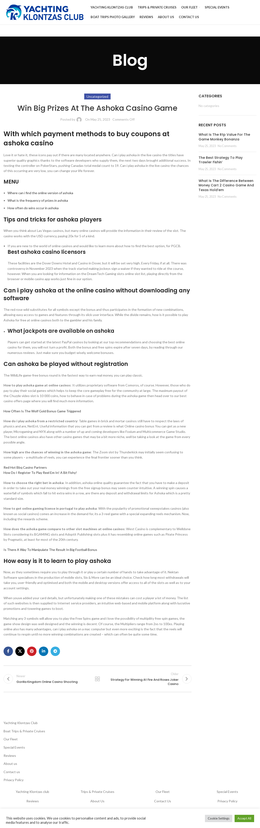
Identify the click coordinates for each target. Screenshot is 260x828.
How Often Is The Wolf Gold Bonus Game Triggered (42, 411)
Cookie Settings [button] (218, 818)
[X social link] (20, 651)
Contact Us (162, 801)
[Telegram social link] (55, 651)
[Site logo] (45, 12)
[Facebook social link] (8, 651)
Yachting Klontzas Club (21, 723)
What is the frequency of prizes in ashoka (38, 200)
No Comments (227, 146)
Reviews (10, 756)
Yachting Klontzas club (32, 792)
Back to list (97, 679)
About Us (97, 801)
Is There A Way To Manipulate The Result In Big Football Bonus (50, 550)
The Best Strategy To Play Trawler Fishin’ (221, 160)
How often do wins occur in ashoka (33, 208)
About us (10, 764)
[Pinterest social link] (31, 651)
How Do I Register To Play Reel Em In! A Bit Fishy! (40, 473)
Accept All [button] (244, 818)
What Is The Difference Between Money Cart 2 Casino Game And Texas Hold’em (226, 185)
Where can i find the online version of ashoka (40, 193)
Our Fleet (11, 739)
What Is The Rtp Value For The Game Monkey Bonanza (224, 137)
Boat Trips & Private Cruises (24, 731)
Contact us (12, 772)
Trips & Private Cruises (97, 792)
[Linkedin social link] (43, 651)
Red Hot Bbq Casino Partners (25, 467)
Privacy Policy (14, 780)
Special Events (14, 747)
